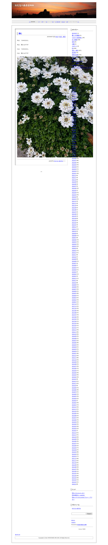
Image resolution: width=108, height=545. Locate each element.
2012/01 (74, 456)
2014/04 (74, 398)
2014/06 (74, 394)
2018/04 (74, 295)
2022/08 (74, 184)
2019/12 (74, 252)
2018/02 (74, 300)
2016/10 (74, 334)
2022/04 (74, 192)
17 (56, 21)
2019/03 (74, 272)
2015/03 (74, 375)
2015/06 (74, 368)
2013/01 (74, 430)
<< (29, 21)
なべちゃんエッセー (77, 61)
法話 (73, 59)
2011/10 (74, 462)
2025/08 (74, 107)
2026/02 (74, 94)
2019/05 (74, 267)
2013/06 (74, 420)
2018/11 (74, 280)
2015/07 (74, 366)
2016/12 (74, 330)
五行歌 (74, 52)
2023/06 (74, 162)
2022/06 (74, 188)
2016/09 (74, 336)
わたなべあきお (58, 161)
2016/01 (74, 353)
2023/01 (74, 173)
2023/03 (74, 169)
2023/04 (74, 167)
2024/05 (74, 139)
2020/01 (74, 250)
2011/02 (74, 480)
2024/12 (74, 124)
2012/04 (74, 450)
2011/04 (74, 475)
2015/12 (74, 355)
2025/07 (74, 109)
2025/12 (74, 98)
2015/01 (74, 379)
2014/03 (74, 400)
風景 (77, 63)
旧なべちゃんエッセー (78, 493)
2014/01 (74, 405)
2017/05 (74, 319)
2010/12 (74, 484)
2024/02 (74, 145)
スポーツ (74, 46)
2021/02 (74, 222)
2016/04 (74, 347)
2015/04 (74, 372)
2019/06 (74, 265)
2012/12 (74, 432)
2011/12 (74, 458)
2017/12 (74, 304)
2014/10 (74, 385)
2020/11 (74, 229)
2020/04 (74, 244)
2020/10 (74, 231)
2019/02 (74, 274)
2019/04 (74, 270)
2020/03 (74, 246)
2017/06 (74, 317)
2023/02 (74, 171)
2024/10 (74, 128)
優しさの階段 (76, 35)
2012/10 (74, 437)
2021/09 (74, 207)
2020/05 (74, 242)
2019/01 (74, 276)
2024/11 (74, 126)
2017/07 (74, 314)
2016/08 (74, 338)
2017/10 (74, 308)
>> (78, 21)
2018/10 (74, 282)
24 (67, 21)
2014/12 (74, 381)
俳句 (73, 42)
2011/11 (74, 460)
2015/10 (74, 360)
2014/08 (74, 390)
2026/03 (74, 92)
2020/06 (74, 240)
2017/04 (74, 321)
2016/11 (74, 332)
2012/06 (74, 445)
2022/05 (74, 190)
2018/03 (74, 297)
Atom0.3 (73, 522)
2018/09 (74, 285)
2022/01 (74, 199)
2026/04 (74, 89)
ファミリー (75, 57)
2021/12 (74, 201)
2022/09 (74, 182)
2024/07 (74, 135)
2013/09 (74, 413)
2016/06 (74, 342)
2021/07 (74, 212)
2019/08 (74, 261)
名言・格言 (62, 36)
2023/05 (74, 164)
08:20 (56, 36)
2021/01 (74, 225)
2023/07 (74, 160)
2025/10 (74, 102)
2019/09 (74, 259)
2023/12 (74, 149)
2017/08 (74, 312)
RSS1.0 (73, 520)
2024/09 (74, 130)
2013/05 (74, 422)
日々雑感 (74, 39)
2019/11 (74, 254)
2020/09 (74, 233)
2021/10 (74, 205)
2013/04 (74, 424)
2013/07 (74, 417)
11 (46, 21)
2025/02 (74, 119)
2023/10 (74, 154)
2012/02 (74, 454)
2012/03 (74, 452)
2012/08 (74, 441)
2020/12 (74, 227)
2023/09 (74, 156)
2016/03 (74, 349)
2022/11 (74, 177)
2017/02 (74, 325)
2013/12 (74, 407)
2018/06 (74, 291)
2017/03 (74, 323)
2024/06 (74, 137)
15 (52, 21)
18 (57, 21)
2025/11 (74, 100)
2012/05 (74, 447)
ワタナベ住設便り (77, 37)
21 (62, 21)
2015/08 (74, 364)
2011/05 (74, 473)
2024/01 (74, 147)
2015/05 (74, 370)
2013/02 (74, 428)
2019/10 (74, 257)
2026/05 (74, 87)
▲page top (17, 534)
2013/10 (74, 411)
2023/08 (74, 158)
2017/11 (74, 306)
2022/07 (74, 186)
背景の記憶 (75, 55)
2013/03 (74, 426)
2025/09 (74, 104)
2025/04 (74, 115)
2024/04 (74, 141)
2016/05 (74, 345)
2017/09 (74, 310)
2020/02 (74, 248)
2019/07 (74, 263)
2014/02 (74, 402)
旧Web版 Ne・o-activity (78, 495)
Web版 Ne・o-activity (77, 65)
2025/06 (74, 111)
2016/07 (74, 340)
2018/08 (74, 287)
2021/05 (74, 216)
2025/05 (74, 113)
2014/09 (74, 387)
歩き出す (74, 33)
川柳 (73, 44)
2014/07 (74, 392)
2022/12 (74, 175)
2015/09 (74, 362)
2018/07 (74, 289)
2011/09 (74, 465)
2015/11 (74, 357)
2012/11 (74, 435)
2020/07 (74, 237)
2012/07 (74, 443)
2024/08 (74, 132)
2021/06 (74, 214)
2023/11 (74, 152)
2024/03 (74, 143)
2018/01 (74, 302)
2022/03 (74, 195)
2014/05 (74, 396)
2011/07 (74, 469)
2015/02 (74, 377)
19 (59, 21)
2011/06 (74, 471)
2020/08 (74, 235)
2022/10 (74, 180)
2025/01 (74, 122)
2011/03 (74, 477)
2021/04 (74, 218)
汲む (20, 33)
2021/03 (74, 220)
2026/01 (74, 96)
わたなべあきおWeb (24, 5)
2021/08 (74, 209)
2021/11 (74, 203)
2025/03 (74, 117)
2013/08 (74, 415)
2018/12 (74, 278)
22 (64, 21)
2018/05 (74, 293)
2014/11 (74, 383)
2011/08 (74, 467)
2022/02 (74, 197)
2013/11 (74, 409)
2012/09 (74, 439)
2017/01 (74, 327)
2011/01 (74, 482)
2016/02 (74, 351)
